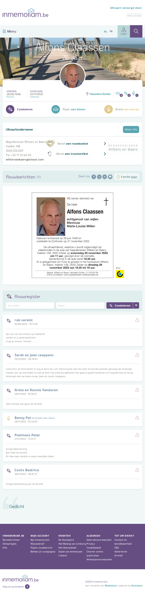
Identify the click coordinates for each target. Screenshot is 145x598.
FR (111, 31)
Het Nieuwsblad (67, 547)
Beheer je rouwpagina (43, 551)
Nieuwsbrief (37, 543)
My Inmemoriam (40, 540)
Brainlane (136, 585)
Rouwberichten (11, 540)
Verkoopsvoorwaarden (99, 559)
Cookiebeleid (94, 547)
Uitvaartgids (9, 543)
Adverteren (120, 551)
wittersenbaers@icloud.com (25, 159)
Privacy (91, 543)
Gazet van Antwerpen (70, 551)
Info (5, 547)
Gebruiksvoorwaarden (99, 540)
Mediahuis (111, 585)
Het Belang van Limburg (72, 543)
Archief (118, 555)
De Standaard (66, 540)
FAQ (116, 547)
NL (105, 31)
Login (124, 31)
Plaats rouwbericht (41, 547)
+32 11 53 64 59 (21, 155)
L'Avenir (62, 555)
